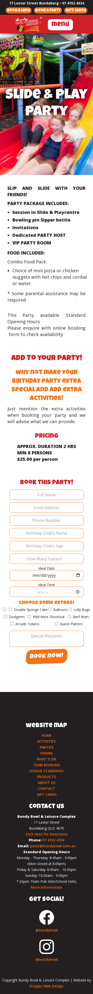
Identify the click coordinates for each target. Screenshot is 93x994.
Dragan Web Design (46, 986)
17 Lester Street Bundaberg (34, 3)
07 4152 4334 (73, 3)
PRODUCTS (46, 776)
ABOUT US (46, 782)
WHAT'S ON (46, 759)
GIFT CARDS (47, 794)
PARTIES (47, 747)
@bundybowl (46, 930)
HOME (46, 735)
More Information (46, 887)
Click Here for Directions (46, 834)
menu (60, 25)
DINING (46, 753)
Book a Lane (18, 10)
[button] (60, 24)
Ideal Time (46, 585)
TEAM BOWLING (46, 765)
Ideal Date (46, 568)
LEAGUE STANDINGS (46, 771)
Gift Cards (75, 10)
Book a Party (48, 10)
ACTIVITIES (46, 741)
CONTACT (46, 788)
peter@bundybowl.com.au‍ (53, 846)
